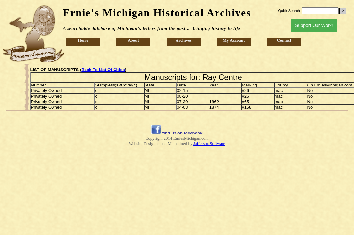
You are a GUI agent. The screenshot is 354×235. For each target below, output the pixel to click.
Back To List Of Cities (103, 69)
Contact (284, 40)
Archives (184, 40)
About (133, 40)
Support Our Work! (314, 25)
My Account (234, 40)
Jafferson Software (209, 143)
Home (83, 40)
